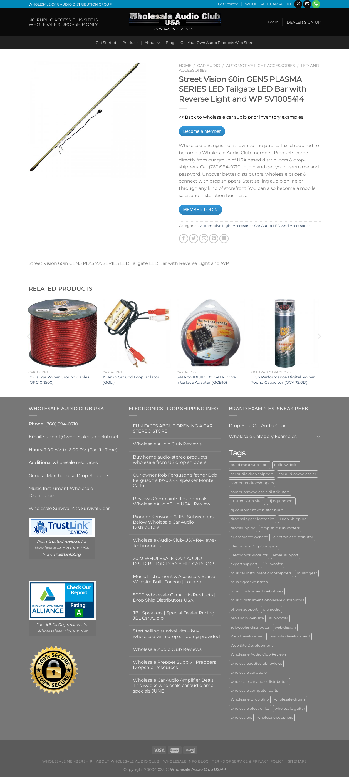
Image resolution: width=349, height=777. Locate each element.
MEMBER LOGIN (200, 209)
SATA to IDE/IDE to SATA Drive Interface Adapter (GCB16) (206, 380)
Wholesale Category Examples (263, 436)
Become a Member (202, 131)
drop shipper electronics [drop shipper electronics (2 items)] (252, 519)
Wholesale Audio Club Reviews (167, 444)
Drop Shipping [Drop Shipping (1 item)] (293, 519)
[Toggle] (318, 436)
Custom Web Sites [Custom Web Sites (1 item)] (247, 501)
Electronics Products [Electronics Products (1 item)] (249, 555)
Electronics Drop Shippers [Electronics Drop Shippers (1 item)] (254, 546)
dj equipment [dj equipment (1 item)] (281, 501)
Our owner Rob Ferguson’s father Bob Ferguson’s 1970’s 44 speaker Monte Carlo (175, 480)
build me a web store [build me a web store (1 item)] (250, 465)
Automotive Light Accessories (260, 65)
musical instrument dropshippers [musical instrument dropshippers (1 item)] (261, 573)
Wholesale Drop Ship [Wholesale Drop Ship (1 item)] (250, 699)
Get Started (228, 4)
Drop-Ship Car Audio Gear (257, 425)
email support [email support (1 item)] (285, 555)
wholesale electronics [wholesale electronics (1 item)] (250, 708)
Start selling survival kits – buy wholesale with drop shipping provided (176, 633)
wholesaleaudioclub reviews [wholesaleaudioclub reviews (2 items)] (256, 663)
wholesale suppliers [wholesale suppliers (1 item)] (275, 717)
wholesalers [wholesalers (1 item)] (241, 717)
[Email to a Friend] (203, 238)
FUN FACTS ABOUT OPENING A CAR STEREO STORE (173, 428)
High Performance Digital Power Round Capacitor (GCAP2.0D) (283, 380)
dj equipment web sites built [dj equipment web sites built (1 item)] (257, 510)
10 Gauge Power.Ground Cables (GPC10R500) (58, 380)
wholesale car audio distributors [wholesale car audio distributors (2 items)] (259, 681)
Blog (170, 43)
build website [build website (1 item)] (286, 465)
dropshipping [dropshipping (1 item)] (243, 528)
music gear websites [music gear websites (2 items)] (249, 582)
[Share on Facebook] (183, 238)
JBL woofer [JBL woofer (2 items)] (273, 564)
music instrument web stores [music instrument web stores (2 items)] (257, 591)
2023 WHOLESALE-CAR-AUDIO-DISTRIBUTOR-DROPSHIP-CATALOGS (174, 561)
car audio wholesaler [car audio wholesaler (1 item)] (297, 474)
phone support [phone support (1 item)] (244, 609)
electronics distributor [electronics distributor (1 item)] (293, 537)
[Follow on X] (298, 4)
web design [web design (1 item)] (285, 627)
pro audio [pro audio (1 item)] (271, 609)
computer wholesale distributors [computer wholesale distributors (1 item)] (260, 492)
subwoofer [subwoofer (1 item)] (278, 618)
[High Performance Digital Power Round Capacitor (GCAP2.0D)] (285, 333)
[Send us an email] (307, 4)
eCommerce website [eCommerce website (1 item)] (249, 537)
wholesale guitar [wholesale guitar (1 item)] (290, 708)
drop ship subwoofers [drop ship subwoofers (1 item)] (280, 528)
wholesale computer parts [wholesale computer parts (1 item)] (254, 690)
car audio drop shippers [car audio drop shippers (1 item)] (252, 474)
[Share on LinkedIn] (224, 238)
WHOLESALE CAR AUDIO (268, 4)
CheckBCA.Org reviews (58, 624)
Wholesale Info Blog (186, 761)
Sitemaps (297, 761)
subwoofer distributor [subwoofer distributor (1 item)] (250, 627)
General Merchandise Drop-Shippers (69, 475)
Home (185, 65)
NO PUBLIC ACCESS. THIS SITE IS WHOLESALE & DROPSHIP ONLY (63, 22)
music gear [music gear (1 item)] (307, 573)
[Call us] (316, 4)
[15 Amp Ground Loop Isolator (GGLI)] (137, 333)
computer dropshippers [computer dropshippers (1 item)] (252, 483)
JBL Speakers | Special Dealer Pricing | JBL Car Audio (175, 615)
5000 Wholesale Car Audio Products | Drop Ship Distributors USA (174, 597)
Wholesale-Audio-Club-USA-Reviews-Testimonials (174, 542)
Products (130, 43)
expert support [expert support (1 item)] (244, 564)
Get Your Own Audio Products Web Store (216, 43)
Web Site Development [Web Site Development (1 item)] (252, 645)
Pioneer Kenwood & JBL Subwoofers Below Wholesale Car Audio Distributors (173, 522)
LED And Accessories (291, 226)
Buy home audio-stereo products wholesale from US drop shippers (170, 459)
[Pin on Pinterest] (213, 238)
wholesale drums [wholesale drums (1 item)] (289, 699)
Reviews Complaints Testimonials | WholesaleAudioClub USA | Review (171, 501)
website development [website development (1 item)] (290, 636)
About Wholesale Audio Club (127, 761)
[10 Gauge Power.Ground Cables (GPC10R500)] (62, 333)
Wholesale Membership (67, 761)
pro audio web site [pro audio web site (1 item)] (247, 618)
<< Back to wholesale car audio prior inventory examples (241, 117)
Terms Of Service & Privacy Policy (248, 761)
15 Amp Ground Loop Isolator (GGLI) (131, 380)
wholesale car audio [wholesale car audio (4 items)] (249, 672)
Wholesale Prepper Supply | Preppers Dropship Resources (174, 664)
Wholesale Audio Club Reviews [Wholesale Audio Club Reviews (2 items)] (258, 654)
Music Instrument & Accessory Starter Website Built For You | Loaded (175, 579)
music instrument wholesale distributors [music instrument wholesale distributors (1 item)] (267, 600)
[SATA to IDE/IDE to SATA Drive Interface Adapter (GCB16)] (211, 333)
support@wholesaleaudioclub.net (81, 436)
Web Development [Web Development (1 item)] (248, 636)
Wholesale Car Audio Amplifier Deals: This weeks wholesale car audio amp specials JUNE (173, 685)
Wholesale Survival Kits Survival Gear (69, 508)
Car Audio (208, 65)
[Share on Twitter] (193, 238)
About (152, 43)
